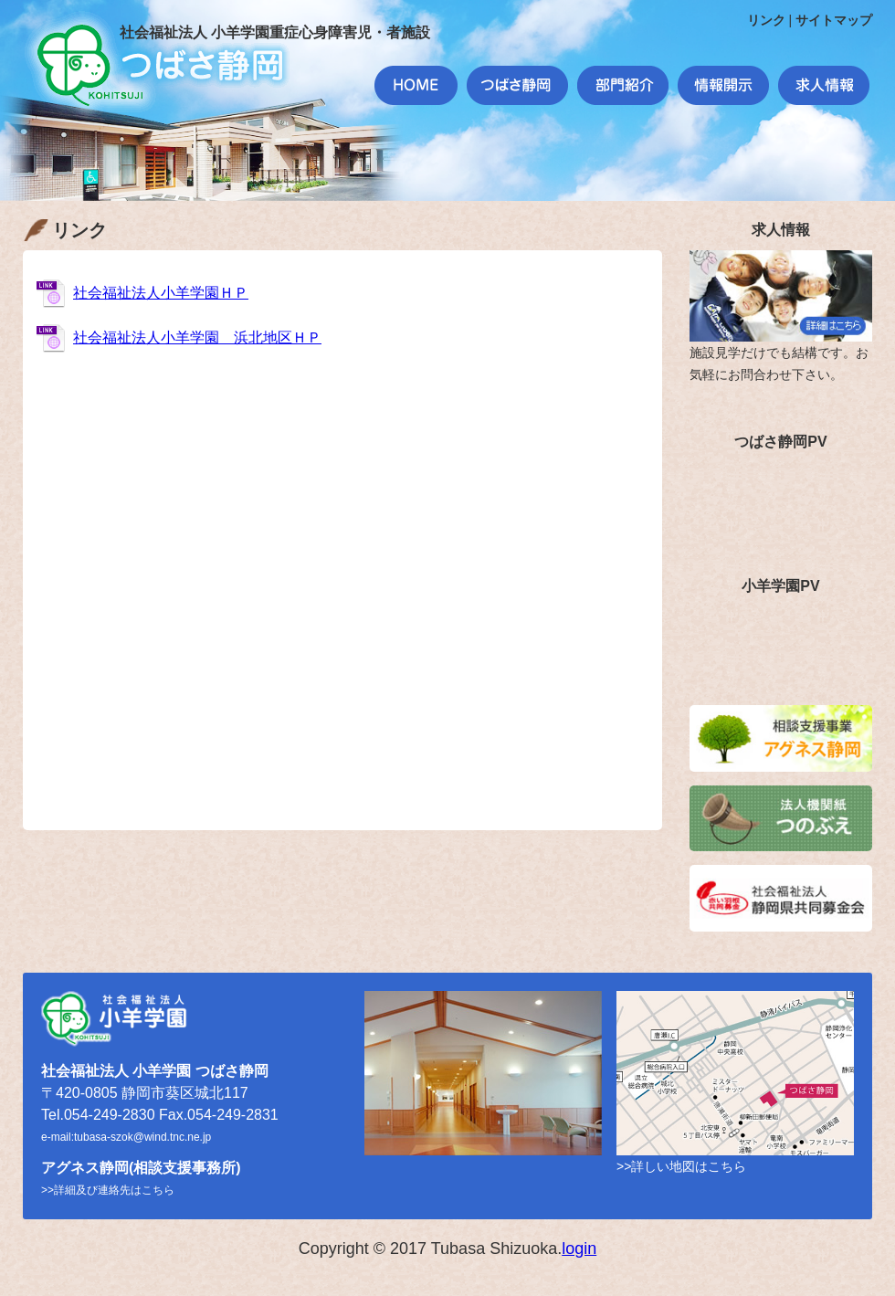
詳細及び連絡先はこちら (114, 1190)
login (579, 1248)
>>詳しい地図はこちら (681, 1166)
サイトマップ (833, 20)
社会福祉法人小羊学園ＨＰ (160, 292)
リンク (766, 20)
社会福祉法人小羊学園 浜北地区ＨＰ (197, 337)
